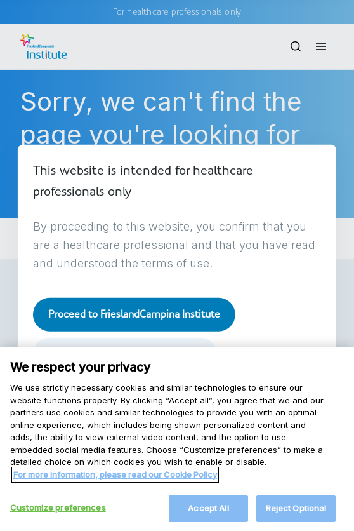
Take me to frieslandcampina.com (125, 354)
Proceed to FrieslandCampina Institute (134, 314)
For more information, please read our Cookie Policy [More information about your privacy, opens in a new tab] (115, 504)
